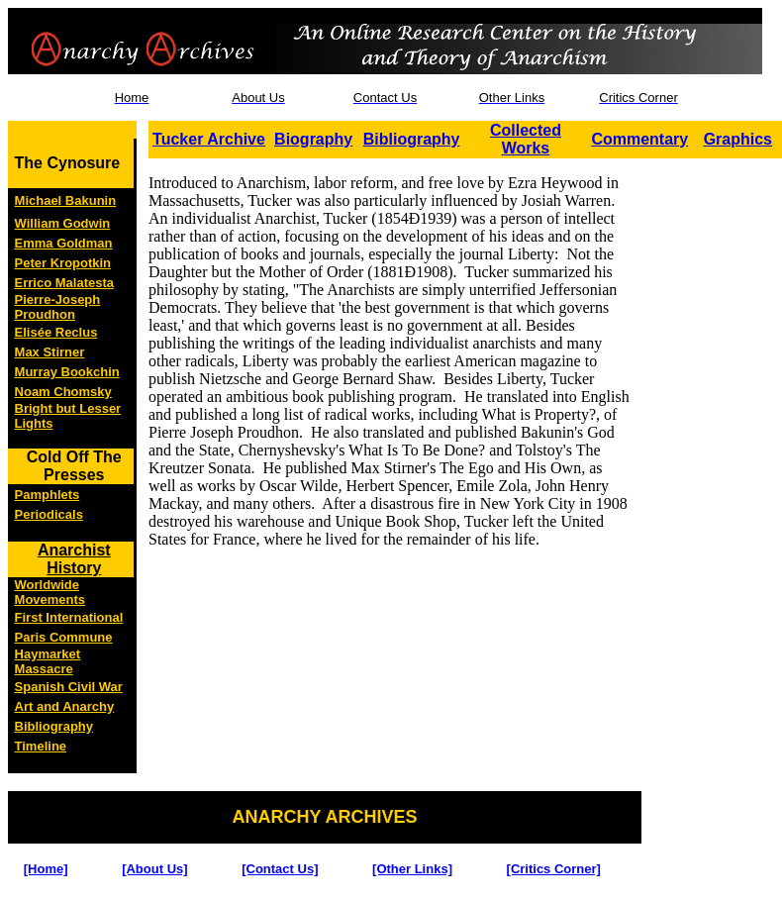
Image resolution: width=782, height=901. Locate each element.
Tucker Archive (208, 139)
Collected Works (525, 139)
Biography (313, 139)
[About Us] (154, 868)
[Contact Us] (280, 868)
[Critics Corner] (554, 868)
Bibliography (411, 139)
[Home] (46, 868)
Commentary (639, 139)
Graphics (738, 139)
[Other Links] (412, 868)
